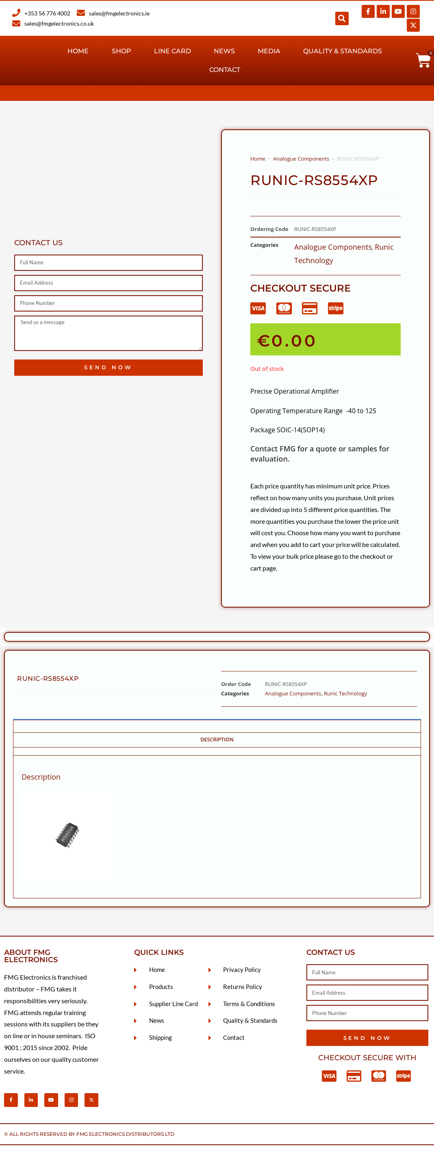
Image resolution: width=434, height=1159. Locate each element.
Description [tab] (217, 739)
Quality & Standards (342, 51)
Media (269, 51)
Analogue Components (301, 158)
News (224, 51)
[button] (342, 18)
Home (78, 51)
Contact (224, 70)
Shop (121, 51)
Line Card (172, 51)
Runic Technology (345, 693)
